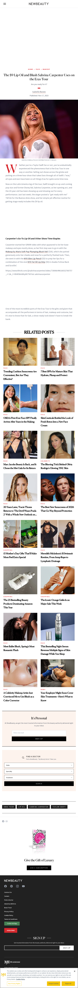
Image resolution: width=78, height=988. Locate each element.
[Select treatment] (39, 777)
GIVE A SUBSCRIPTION (39, 868)
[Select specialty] (39, 771)
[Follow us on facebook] (5, 886)
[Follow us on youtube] (23, 886)
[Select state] (39, 765)
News (43, 689)
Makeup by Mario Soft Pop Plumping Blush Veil (27, 251)
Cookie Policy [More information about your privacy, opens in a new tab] (20, 979)
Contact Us (8, 892)
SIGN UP (39, 739)
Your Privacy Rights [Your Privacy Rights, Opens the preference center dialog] (14, 983)
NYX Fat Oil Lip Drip (36, 262)
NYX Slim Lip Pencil (32, 258)
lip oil (21, 807)
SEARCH (39, 784)
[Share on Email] (7, 821)
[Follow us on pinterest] (11, 886)
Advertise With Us (10, 904)
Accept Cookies (54, 983)
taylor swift (59, 807)
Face (38, 69)
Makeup (46, 69)
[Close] (74, 971)
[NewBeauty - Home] (39, 4)
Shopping (7, 550)
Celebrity (45, 461)
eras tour (9, 807)
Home (30, 69)
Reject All (68, 983)
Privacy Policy (8, 911)
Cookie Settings (12, 923)
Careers (6, 896)
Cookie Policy (8, 915)
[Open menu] (4, 3)
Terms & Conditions (10, 919)
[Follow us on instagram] (17, 886)
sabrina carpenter (39, 807)
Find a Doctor (8, 900)
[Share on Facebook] (3, 821)
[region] (39, 978)
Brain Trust (8, 908)
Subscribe (11, 930)
